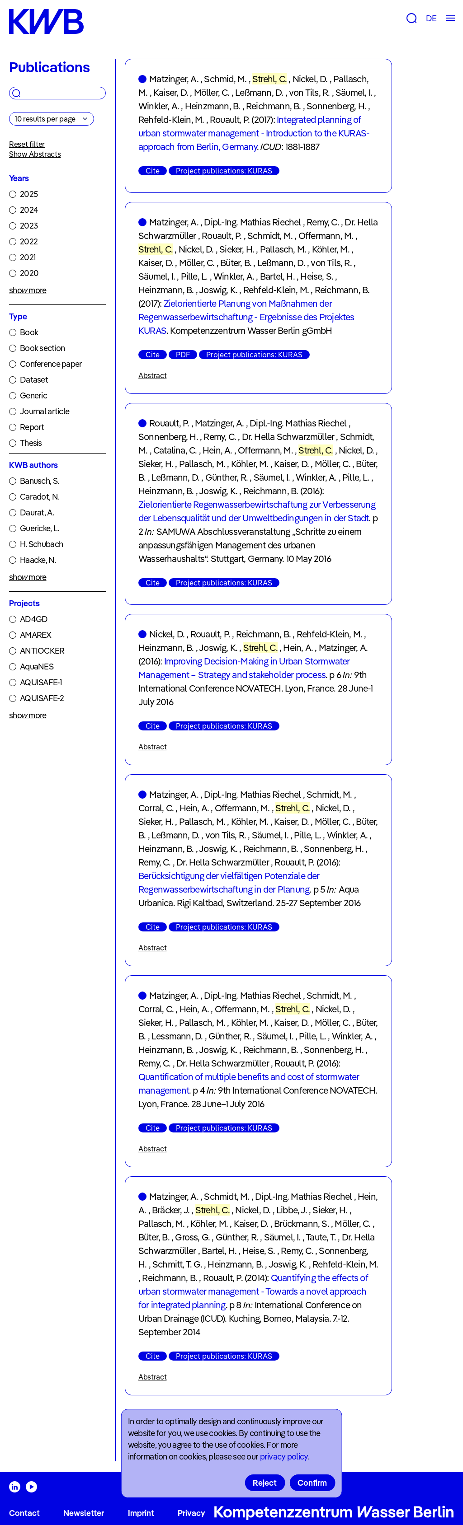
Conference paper (51, 364)
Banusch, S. (39, 481)
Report (32, 427)
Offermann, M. (326, 235)
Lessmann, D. (177, 1036)
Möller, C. (212, 92)
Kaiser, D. (170, 92)
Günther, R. (226, 477)
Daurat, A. (37, 512)
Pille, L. (194, 276)
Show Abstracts (35, 154)
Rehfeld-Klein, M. (171, 119)
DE (431, 18)
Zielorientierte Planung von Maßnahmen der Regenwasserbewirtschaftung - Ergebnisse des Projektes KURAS (246, 317)
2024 (29, 210)
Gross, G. (192, 1237)
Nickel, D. (310, 78)
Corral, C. (156, 808)
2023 (29, 225)
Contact (24, 1513)
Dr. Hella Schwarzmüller (288, 436)
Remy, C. (323, 222)
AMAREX (36, 635)
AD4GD (33, 619)
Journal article (44, 411)
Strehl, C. (269, 78)
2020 (29, 273)
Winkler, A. (158, 106)
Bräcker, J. (170, 1210)
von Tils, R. (309, 92)
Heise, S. (316, 276)
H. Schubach (41, 544)
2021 (28, 257)
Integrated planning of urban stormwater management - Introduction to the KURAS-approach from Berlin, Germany (253, 133)
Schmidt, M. (270, 235)
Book (29, 332)
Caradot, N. (39, 496)
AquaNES (36, 666)
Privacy (191, 1513)
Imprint (141, 1513)
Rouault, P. (230, 119)
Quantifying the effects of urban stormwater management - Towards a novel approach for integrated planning (253, 1291)
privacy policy (284, 1456)
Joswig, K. (218, 289)
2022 (29, 241)
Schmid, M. (225, 78)
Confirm (312, 1483)
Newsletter (83, 1513)
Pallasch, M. (283, 249)
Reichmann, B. (273, 106)
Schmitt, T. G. (177, 1264)
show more (28, 290)
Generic (33, 395)
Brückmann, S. (301, 1223)
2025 (29, 194)
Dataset (34, 379)
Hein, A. (217, 450)
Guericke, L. (39, 528)
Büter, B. (235, 262)
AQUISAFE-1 (41, 682)
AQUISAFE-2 (42, 698)
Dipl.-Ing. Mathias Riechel (252, 222)
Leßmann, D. (259, 92)
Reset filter (27, 144)
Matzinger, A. (173, 78)
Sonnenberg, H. (336, 106)
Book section (42, 348)
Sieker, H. (236, 249)
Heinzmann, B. (213, 106)
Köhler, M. (331, 249)
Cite (153, 170)
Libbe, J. (291, 1210)
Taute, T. (321, 1237)
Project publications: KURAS (224, 170)
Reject (265, 1483)
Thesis (31, 443)
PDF (183, 354)
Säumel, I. (353, 92)
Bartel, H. (277, 276)
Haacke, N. (38, 560)
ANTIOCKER (42, 651)
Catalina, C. (175, 450)
